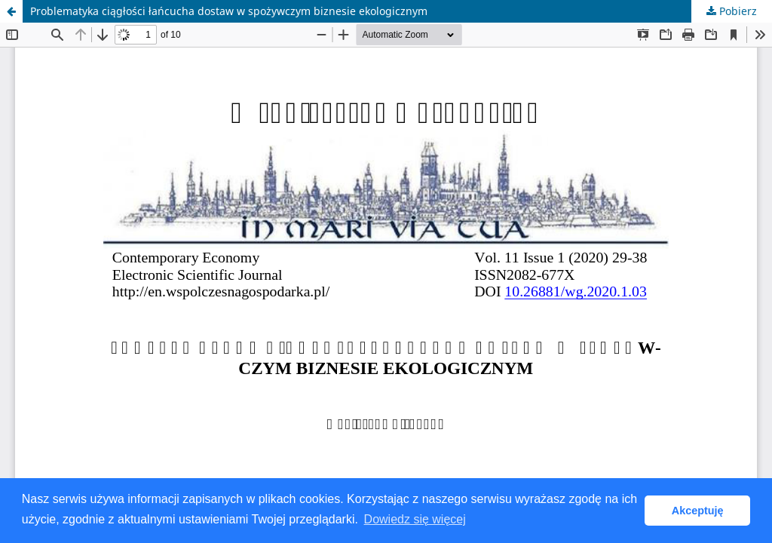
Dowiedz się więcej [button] (415, 519)
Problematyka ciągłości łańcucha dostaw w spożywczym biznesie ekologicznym (228, 11)
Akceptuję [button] (698, 511)
